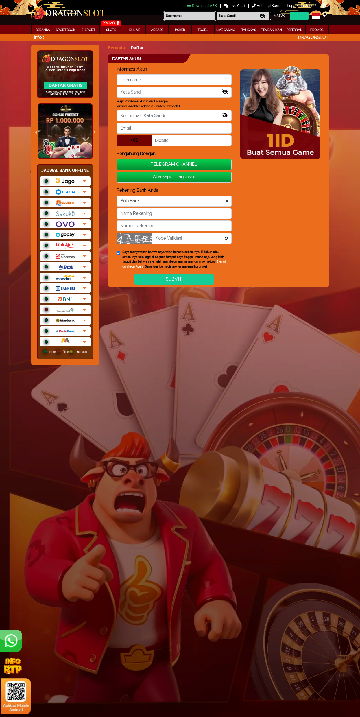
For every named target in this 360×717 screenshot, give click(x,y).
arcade (157, 30)
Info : (39, 37)
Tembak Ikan (271, 30)
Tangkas (248, 30)
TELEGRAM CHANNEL (173, 164)
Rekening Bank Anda (137, 190)
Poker (180, 30)
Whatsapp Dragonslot (174, 177)
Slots (111, 30)
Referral (294, 30)
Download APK (202, 5)
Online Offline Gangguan (65, 351)
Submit (174, 279)
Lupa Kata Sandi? (302, 5)
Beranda (43, 30)
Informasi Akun (132, 69)
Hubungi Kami (266, 5)
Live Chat (235, 5)
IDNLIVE (134, 30)
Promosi (317, 30)
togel (202, 30)
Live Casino (225, 30)
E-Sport (88, 30)
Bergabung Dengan (136, 154)
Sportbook (65, 30)
